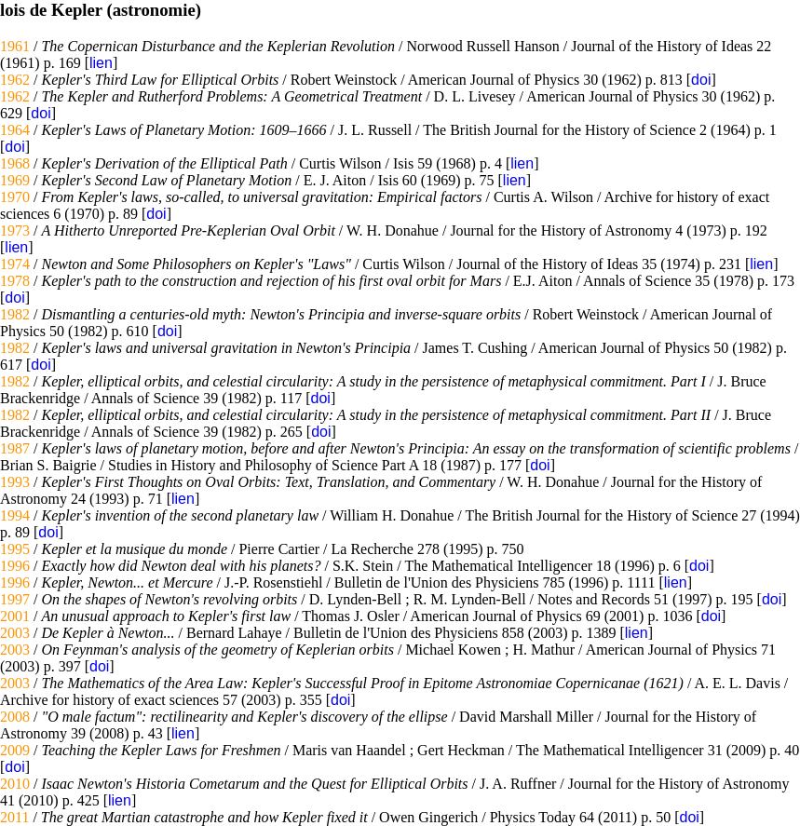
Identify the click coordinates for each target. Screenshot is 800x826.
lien (101, 63)
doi (701, 80)
